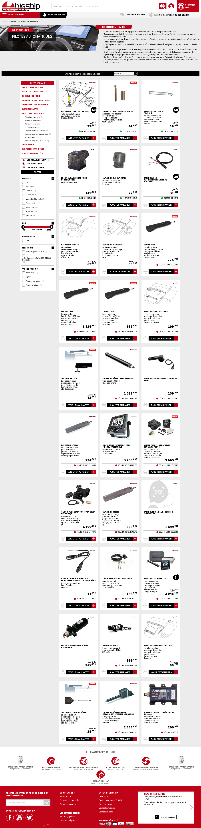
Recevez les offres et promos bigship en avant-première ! (27, 780)
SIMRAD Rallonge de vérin (73, 712)
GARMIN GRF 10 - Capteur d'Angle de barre (160, 379)
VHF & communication (32, 87)
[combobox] (48, 6)
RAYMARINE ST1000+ (111, 512)
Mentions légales (147, 821)
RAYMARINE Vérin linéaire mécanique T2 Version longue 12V (118, 713)
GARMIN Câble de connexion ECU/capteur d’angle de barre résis (78, 579)
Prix (38, 223)
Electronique (15, 21)
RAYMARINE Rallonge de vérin (158, 645)
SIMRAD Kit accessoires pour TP (117, 111)
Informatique (29, 144)
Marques (38, 178)
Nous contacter (105, 790)
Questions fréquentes (68, 807)
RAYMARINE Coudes (70, 245)
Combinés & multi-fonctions (36, 100)
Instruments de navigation (35, 104)
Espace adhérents (106, 798)
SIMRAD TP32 (67, 312)
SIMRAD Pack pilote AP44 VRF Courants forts (157, 446)
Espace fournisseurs (107, 794)
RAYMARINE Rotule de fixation (154, 112)
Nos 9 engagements (68, 803)
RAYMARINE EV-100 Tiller (155, 579)
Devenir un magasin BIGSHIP (110, 787)
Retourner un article (68, 790)
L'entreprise (103, 783)
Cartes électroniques (33, 149)
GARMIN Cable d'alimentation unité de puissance (155, 180)
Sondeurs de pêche (31, 96)
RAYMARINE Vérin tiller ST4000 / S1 (118, 378)
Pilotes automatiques (33, 113)
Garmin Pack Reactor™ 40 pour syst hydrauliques (78, 513)
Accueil (4, 21)
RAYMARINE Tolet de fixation (75, 111)
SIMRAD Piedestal (69, 378)
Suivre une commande (69, 787)
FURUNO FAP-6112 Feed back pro (117, 579)
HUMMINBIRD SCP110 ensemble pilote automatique (116, 446)
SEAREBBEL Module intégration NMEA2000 (159, 713)
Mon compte (65, 783)
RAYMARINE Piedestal (112, 245)
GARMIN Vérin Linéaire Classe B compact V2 (158, 513)
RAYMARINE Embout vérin (114, 178)
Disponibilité (38, 236)
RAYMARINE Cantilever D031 (156, 312)
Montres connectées (32, 153)
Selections (38, 248)
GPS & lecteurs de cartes (34, 91)
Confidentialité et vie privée (151, 817)
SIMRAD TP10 (149, 245)
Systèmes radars (30, 109)
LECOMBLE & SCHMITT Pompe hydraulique (74, 646)
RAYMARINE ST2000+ (70, 445)
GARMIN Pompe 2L (110, 645)
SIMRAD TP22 (108, 312)
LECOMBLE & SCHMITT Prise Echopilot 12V (74, 179)
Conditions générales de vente (178, 817)
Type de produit (38, 269)
